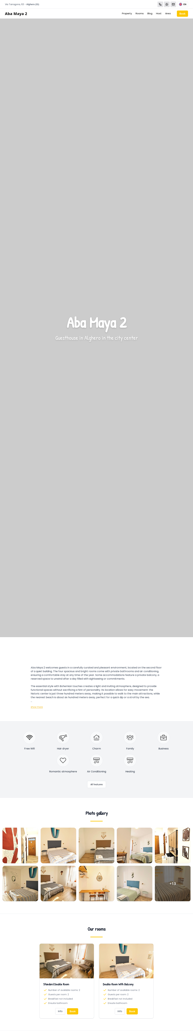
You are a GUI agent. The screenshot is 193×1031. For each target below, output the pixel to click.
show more (37, 707)
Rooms (140, 13)
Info (60, 1011)
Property (127, 13)
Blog (149, 13)
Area (168, 13)
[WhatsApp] (167, 4)
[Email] (173, 4)
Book (182, 13)
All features (96, 784)
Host (159, 13)
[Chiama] (160, 4)
